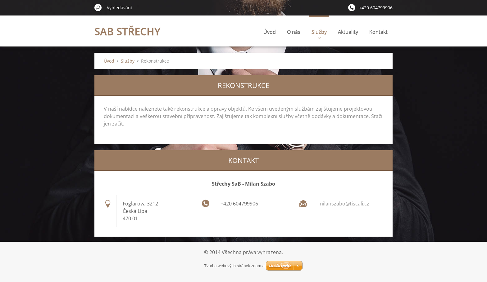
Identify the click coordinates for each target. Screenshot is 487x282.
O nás (293, 32)
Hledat (98, 7)
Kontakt (378, 32)
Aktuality (348, 32)
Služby (319, 34)
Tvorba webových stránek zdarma (234, 265)
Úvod (269, 32)
